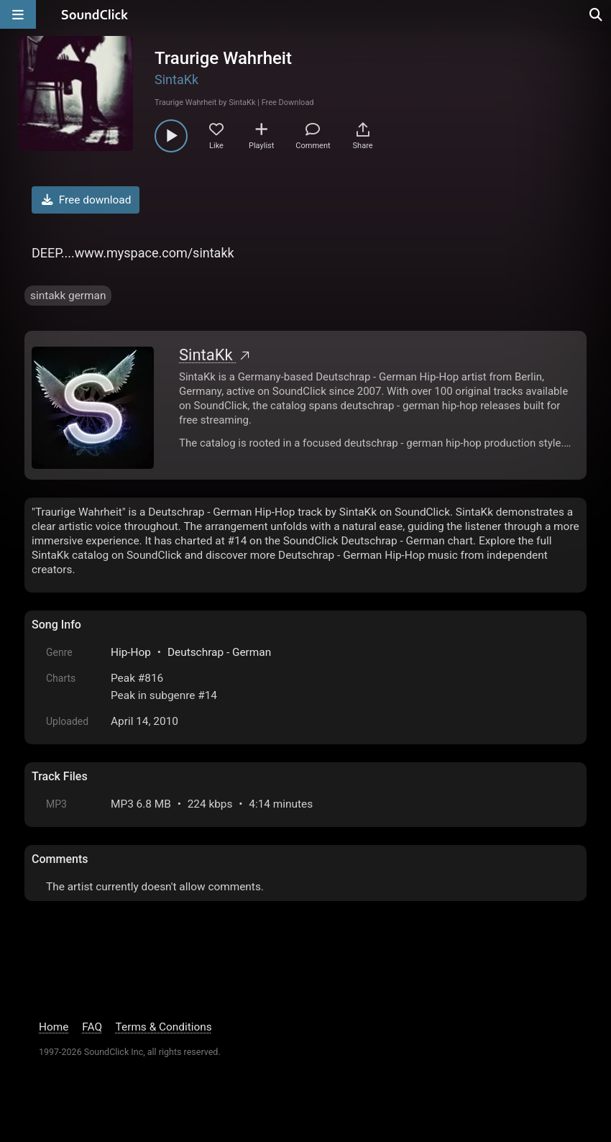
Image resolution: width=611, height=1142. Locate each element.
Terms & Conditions (164, 1026)
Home (53, 1026)
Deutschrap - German (219, 652)
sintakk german (68, 295)
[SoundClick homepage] (95, 14)
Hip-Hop (131, 652)
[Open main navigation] (18, 14)
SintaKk (176, 79)
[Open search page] (596, 14)
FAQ (92, 1026)
